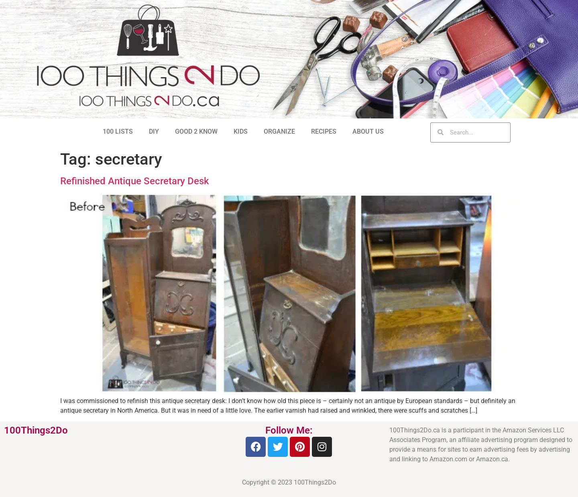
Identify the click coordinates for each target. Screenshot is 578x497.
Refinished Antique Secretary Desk (134, 181)
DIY (154, 131)
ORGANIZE (279, 131)
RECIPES (323, 131)
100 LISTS (118, 131)
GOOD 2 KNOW (196, 131)
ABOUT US (368, 131)
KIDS (241, 131)
